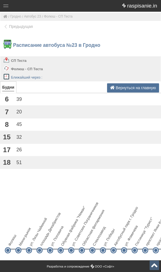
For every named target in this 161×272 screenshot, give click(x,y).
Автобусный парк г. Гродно (118, 241)
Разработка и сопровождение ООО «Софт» (80, 266)
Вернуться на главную (133, 87)
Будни (8, 87)
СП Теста (19, 61)
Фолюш (12, 241)
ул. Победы (107, 241)
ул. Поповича (54, 241)
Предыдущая (18, 26)
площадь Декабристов (44, 241)
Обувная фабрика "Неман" (65, 241)
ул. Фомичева (128, 241)
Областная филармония (86, 241)
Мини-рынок (23, 241)
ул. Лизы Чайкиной (33, 241)
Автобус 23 (32, 16)
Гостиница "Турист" (139, 241)
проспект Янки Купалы (150, 241)
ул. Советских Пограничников (76, 241)
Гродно (15, 16)
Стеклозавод (97, 241)
